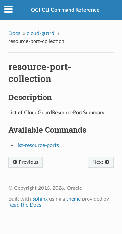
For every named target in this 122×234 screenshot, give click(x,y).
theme (73, 199)
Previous (25, 162)
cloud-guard (40, 33)
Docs (14, 33)
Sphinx (40, 199)
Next (100, 162)
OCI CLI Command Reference (65, 10)
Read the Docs (24, 205)
